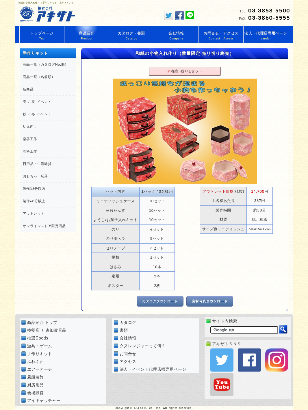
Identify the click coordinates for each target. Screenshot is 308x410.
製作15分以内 (34, 188)
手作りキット (39, 353)
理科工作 (30, 151)
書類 (124, 330)
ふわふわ (35, 361)
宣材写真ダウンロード (210, 301)
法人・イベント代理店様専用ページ (153, 369)
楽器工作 (30, 139)
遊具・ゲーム (39, 345)
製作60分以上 (34, 201)
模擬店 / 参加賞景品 (46, 330)
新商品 (28, 89)
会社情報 (128, 338)
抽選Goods (37, 338)
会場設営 (35, 392)
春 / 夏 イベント (37, 101)
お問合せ (128, 353)
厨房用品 (35, 384)
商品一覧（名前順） (39, 76)
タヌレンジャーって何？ (142, 345)
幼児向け (30, 126)
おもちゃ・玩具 (35, 176)
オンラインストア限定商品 (44, 226)
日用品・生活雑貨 (37, 163)
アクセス (128, 361)
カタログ (128, 322)
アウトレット (33, 213)
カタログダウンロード (160, 301)
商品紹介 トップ (42, 322)
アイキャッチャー (43, 400)
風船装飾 (35, 377)
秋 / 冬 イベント (37, 114)
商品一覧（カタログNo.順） (45, 64)
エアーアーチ (39, 369)
